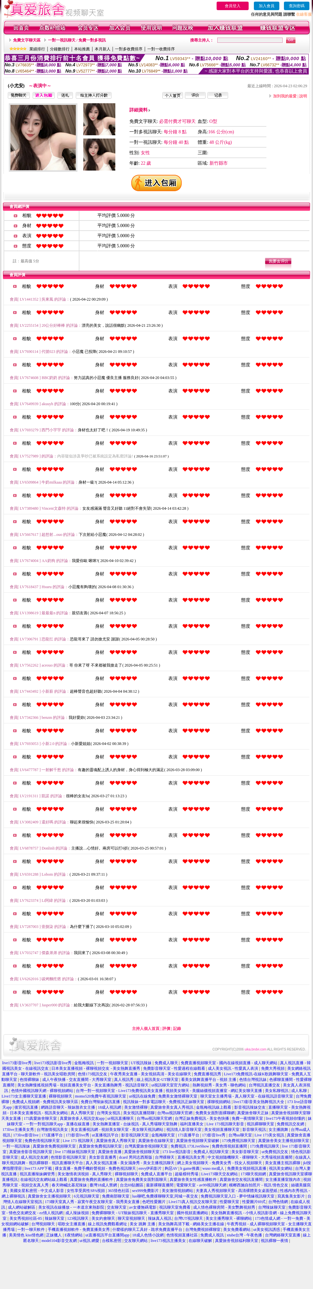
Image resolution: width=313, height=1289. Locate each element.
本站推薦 (82, 49)
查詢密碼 (297, 6)
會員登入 (232, 6)
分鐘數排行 (60, 49)
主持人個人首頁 (145, 1028)
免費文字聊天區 (27, 40)
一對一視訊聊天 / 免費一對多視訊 (77, 40)
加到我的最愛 (285, 96)
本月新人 (102, 49)
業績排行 (37, 49)
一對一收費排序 (161, 49)
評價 (166, 1028)
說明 (303, 96)
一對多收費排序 (128, 49)
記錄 (177, 1028)
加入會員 (266, 6)
